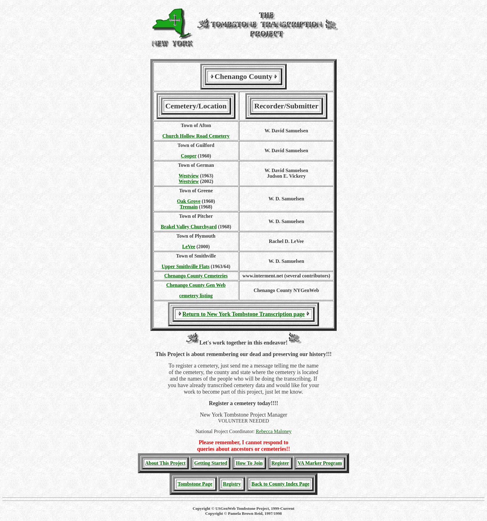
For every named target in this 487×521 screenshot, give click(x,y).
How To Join (249, 463)
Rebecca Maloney (274, 431)
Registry (232, 484)
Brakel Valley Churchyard (188, 226)
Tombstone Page (195, 484)
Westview (189, 175)
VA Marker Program (320, 463)
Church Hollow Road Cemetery (196, 136)
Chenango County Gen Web (195, 285)
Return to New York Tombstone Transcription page (243, 314)
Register (280, 463)
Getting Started (210, 463)
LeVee (188, 246)
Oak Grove (189, 201)
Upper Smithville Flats (185, 266)
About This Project (165, 463)
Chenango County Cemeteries (196, 275)
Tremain (189, 206)
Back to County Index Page (280, 484)
